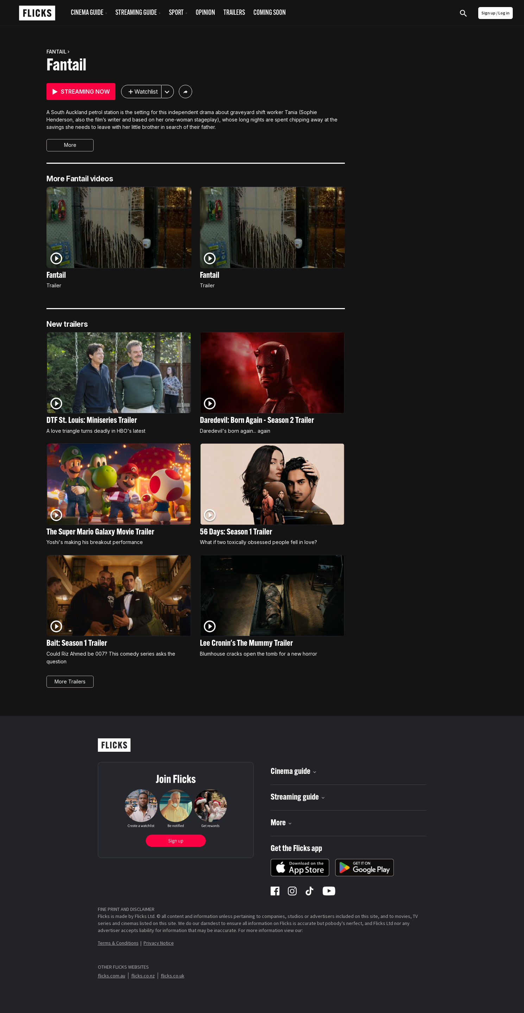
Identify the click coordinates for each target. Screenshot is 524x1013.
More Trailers (70, 681)
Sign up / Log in (495, 12)
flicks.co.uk (172, 976)
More (70, 145)
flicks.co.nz (143, 976)
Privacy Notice (159, 943)
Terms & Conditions (118, 943)
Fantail (66, 66)
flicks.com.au (111, 976)
